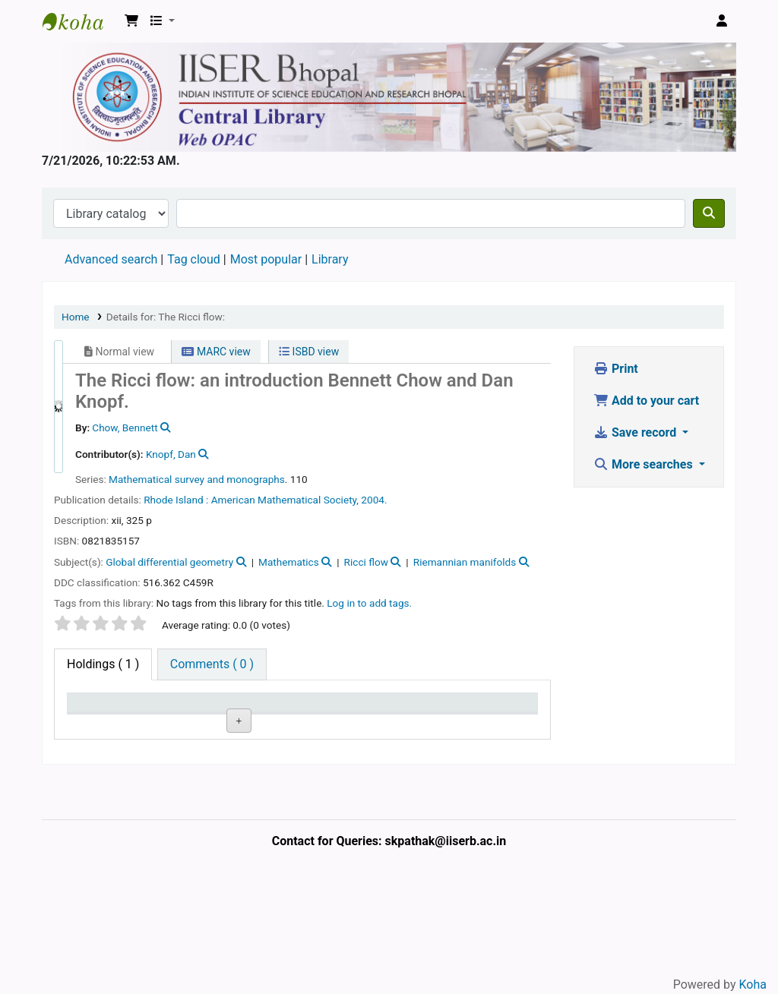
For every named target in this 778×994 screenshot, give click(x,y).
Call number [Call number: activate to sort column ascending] (230, 717)
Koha (753, 984)
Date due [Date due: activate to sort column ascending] (424, 717)
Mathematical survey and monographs (197, 479)
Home (76, 317)
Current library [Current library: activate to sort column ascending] (162, 717)
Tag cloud (193, 259)
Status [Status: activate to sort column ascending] (362, 724)
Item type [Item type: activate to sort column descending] (88, 717)
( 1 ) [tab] (103, 664)
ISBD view (309, 352)
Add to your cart (646, 400)
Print (615, 368)
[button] (131, 21)
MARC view (216, 352)
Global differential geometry (169, 562)
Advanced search (111, 259)
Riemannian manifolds (464, 562)
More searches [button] (644, 464)
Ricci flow (366, 562)
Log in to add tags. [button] (369, 603)
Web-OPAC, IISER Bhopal (81, 21)
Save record (636, 432)
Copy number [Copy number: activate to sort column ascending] (297, 717)
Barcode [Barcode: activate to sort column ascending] (500, 724)
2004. (374, 500)
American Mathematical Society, (285, 500)
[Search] (709, 213)
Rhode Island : (176, 500)
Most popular (266, 259)
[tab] (212, 664)
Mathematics (288, 562)
